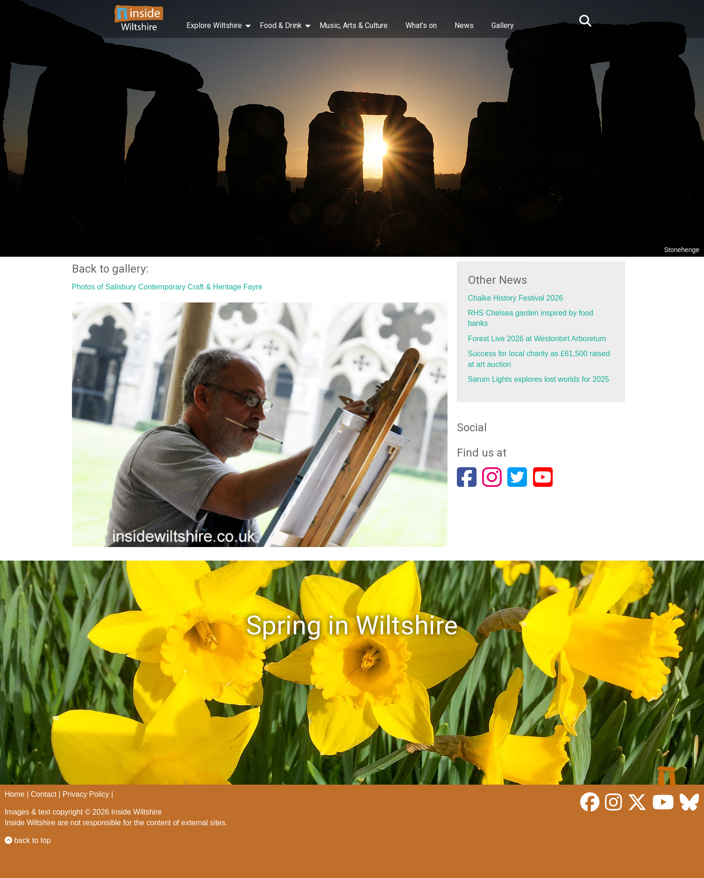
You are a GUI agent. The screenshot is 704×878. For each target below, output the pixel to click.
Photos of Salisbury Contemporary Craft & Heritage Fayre (167, 287)
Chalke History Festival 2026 (515, 298)
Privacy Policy (86, 794)
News (464, 25)
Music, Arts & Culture (354, 25)
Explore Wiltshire (214, 25)
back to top (28, 840)
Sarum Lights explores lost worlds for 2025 (538, 379)
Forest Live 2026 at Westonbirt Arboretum (537, 339)
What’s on (421, 25)
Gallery (502, 25)
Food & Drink (281, 25)
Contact (44, 794)
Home (15, 794)
